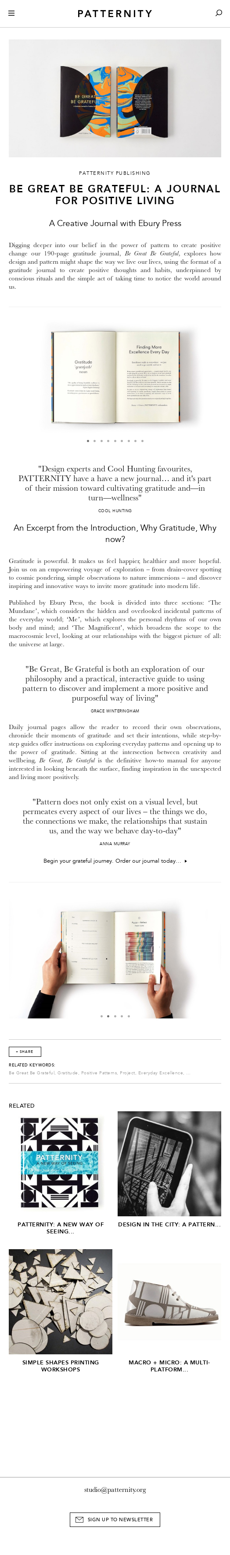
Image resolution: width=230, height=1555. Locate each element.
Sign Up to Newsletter (120, 1520)
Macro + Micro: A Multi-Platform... (169, 1366)
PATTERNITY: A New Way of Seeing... (61, 1228)
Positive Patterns (99, 1073)
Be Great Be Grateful (31, 1073)
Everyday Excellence (160, 1073)
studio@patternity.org (115, 1490)
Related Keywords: (32, 1065)
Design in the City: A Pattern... (169, 1224)
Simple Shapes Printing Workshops (60, 1366)
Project (127, 1073)
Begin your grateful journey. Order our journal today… (115, 860)
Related (22, 1105)
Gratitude (68, 1073)
